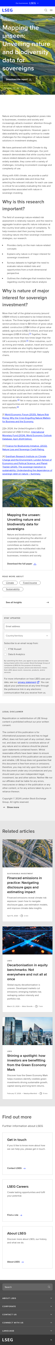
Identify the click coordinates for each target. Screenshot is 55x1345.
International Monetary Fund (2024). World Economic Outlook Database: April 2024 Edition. (27, 435)
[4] (18, 407)
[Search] (46, 10)
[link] (10, 583)
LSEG (34, 3)
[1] (30, 333)
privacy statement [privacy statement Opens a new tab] (27, 682)
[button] (27, 1298)
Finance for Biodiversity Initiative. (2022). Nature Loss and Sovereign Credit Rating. (24, 447)
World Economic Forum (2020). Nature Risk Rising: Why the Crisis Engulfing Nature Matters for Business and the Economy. (26, 418)
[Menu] (51, 10)
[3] (18, 400)
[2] (27, 340)
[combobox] (24, 1286)
